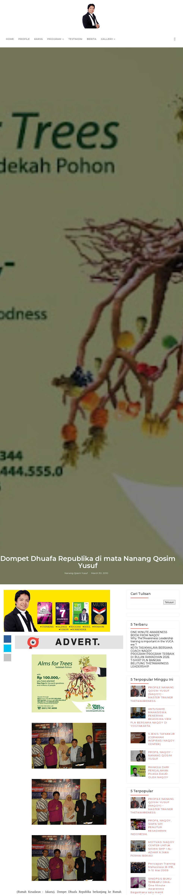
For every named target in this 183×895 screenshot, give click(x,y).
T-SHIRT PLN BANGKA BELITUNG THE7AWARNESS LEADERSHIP (150, 663)
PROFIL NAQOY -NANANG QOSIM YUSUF (160, 755)
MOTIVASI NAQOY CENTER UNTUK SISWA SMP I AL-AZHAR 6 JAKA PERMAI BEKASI (152, 849)
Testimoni (75, 39)
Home (10, 39)
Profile (24, 39)
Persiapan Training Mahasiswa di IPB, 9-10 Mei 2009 (161, 867)
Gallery (107, 39)
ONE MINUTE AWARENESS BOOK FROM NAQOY (149, 633)
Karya (38, 39)
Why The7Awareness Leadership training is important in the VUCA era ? (152, 641)
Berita (91, 39)
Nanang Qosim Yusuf (76, 573)
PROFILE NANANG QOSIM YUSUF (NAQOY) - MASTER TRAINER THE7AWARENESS (152, 694)
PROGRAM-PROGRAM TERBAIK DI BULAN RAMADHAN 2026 (152, 655)
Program (54, 39)
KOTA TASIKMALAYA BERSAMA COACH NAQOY (151, 649)
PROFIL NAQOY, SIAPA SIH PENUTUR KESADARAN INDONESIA (151, 827)
